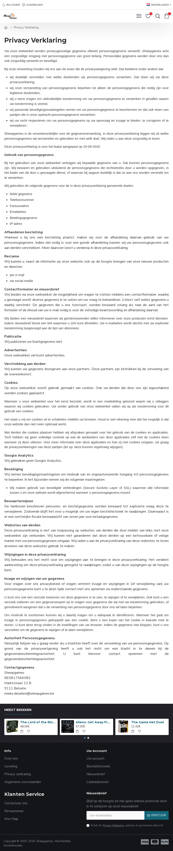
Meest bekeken (17, 710)
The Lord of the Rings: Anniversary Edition (38, 722)
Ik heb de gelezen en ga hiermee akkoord (124, 825)
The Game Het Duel (147, 722)
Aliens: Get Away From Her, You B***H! (94, 722)
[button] (85, 738)
